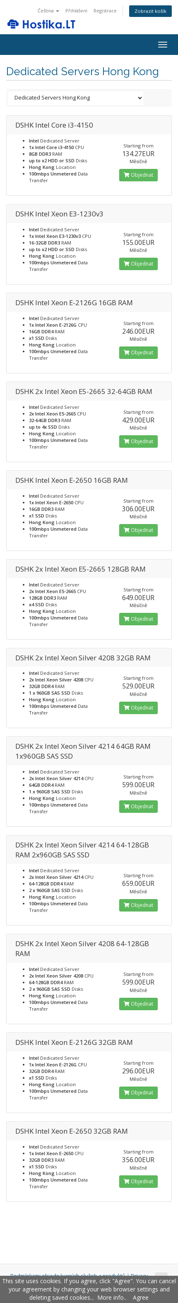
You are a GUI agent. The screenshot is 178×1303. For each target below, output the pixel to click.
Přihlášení (76, 10)
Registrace (105, 10)
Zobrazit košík (150, 11)
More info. (111, 1297)
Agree (141, 1297)
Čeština (48, 10)
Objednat (138, 174)
